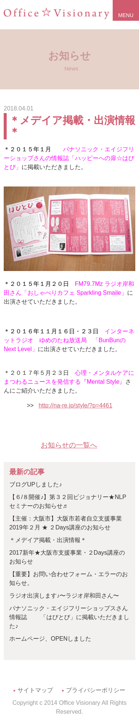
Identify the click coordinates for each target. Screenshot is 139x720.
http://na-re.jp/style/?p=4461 (75, 405)
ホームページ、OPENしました (50, 638)
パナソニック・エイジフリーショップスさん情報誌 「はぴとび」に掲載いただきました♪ (69, 617)
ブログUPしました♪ (35, 484)
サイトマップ (35, 690)
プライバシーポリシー (95, 690)
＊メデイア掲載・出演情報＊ (72, 126)
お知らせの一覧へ (69, 445)
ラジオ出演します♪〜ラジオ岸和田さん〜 (64, 595)
